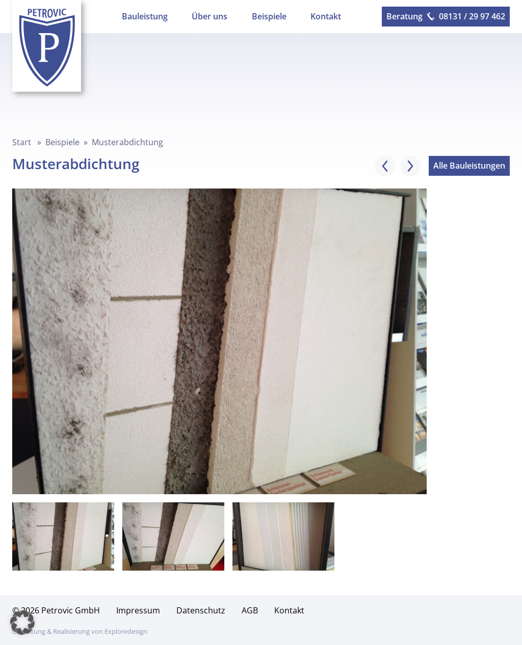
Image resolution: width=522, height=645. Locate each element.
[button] (22, 622)
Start (21, 142)
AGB (250, 610)
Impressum (138, 610)
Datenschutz (200, 610)
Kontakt (325, 16)
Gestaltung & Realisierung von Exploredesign (79, 631)
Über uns (209, 16)
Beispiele (269, 16)
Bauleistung (145, 16)
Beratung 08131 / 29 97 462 (445, 16)
